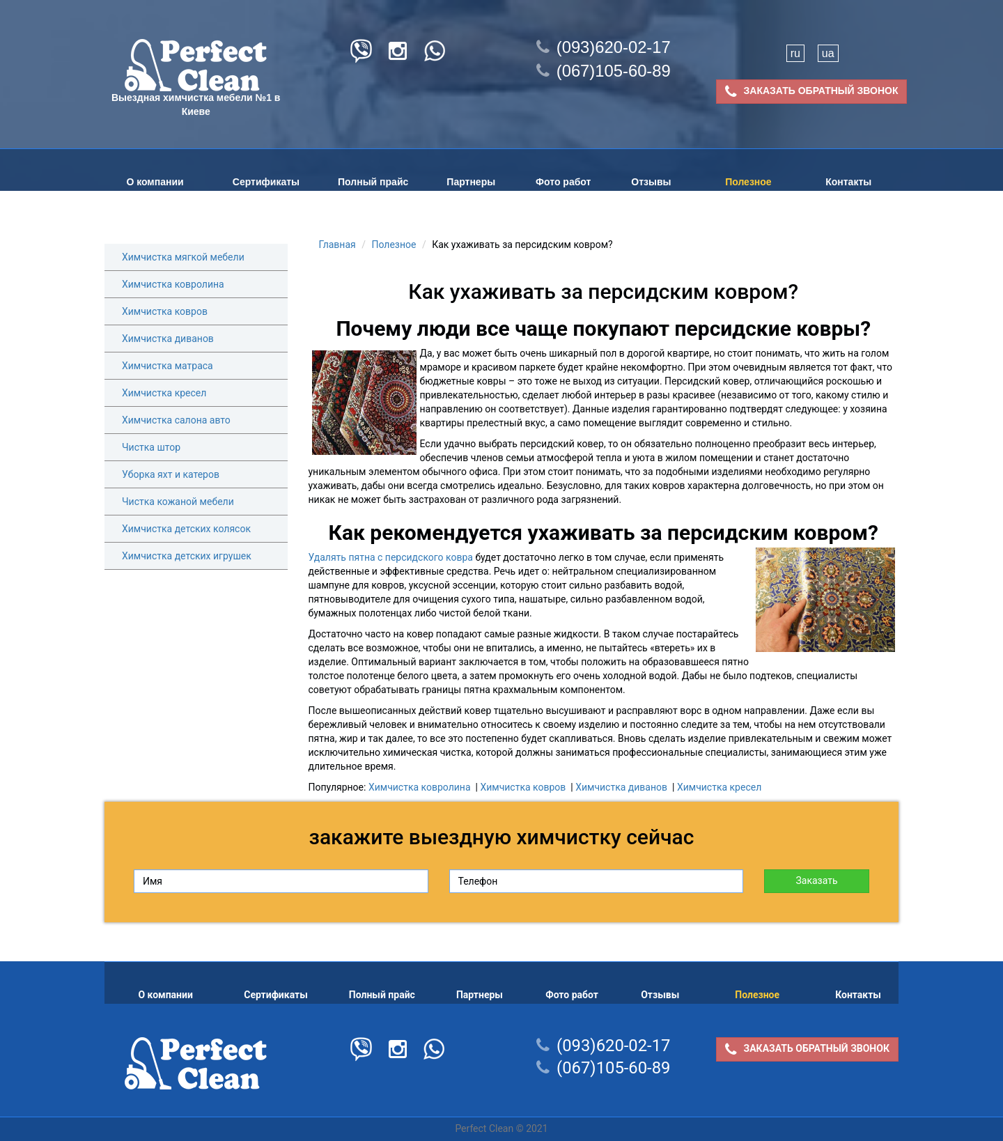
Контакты (848, 181)
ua (828, 53)
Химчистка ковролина (173, 284)
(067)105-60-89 (603, 70)
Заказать (816, 880)
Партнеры (470, 181)
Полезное (748, 181)
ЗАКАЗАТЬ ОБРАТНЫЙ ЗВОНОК (812, 91)
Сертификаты (266, 181)
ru (795, 53)
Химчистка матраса (167, 365)
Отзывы (651, 181)
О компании (154, 181)
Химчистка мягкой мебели (183, 257)
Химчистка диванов (168, 338)
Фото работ (563, 181)
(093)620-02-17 (603, 47)
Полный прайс (373, 181)
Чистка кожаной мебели (178, 501)
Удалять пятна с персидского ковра (391, 557)
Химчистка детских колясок (186, 528)
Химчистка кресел (164, 392)
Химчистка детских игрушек (186, 555)
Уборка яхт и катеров (170, 474)
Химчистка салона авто (176, 420)
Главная (337, 244)
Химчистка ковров (165, 311)
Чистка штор (151, 447)
